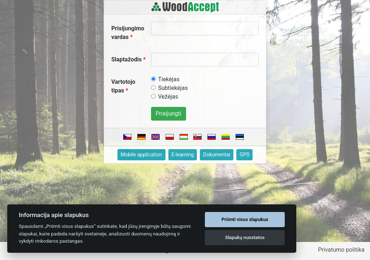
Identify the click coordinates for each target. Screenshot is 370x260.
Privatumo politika (341, 249)
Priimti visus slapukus (244, 219)
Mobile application (141, 154)
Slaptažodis (126, 59)
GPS (244, 154)
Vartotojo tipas (123, 86)
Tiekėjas (169, 79)
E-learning (183, 154)
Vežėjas (168, 96)
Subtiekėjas (173, 87)
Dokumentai (216, 154)
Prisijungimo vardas (127, 32)
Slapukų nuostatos (244, 237)
